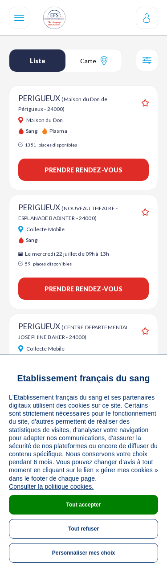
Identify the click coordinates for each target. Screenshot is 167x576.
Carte (93, 60)
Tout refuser (83, 529)
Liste (37, 61)
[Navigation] (19, 18)
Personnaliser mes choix (83, 553)
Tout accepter (83, 505)
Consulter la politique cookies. (51, 486)
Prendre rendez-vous (84, 170)
